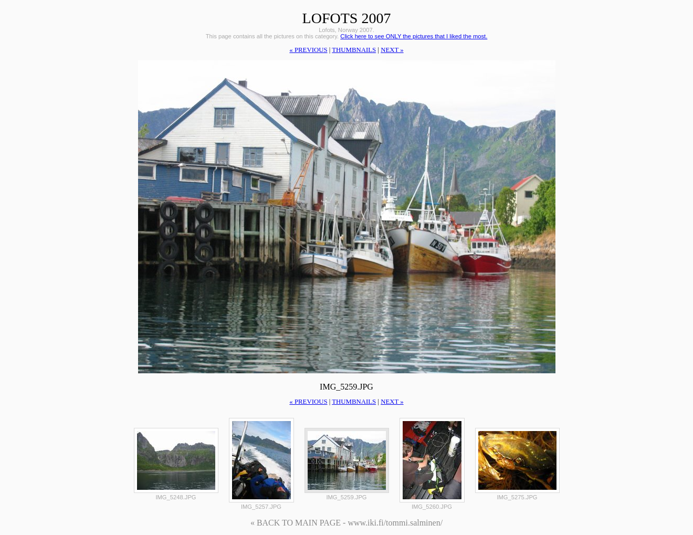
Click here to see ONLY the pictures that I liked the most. (413, 36)
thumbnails (354, 50)
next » (392, 50)
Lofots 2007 (346, 18)
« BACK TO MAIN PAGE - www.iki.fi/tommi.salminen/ (346, 522)
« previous (308, 50)
